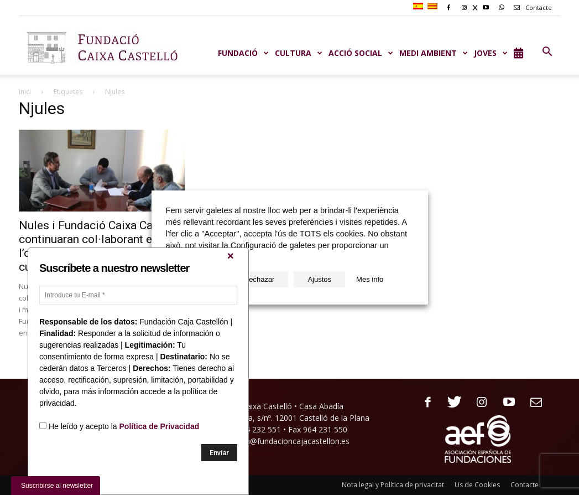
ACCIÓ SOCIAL (361, 53)
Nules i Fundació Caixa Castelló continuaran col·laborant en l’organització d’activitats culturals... (100, 246)
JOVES (491, 53)
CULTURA (299, 53)
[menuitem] (419, 6)
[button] (547, 52)
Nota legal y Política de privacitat (393, 484)
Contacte (531, 7)
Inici (25, 91)
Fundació (243, 53)
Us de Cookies (477, 484)
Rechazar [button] (259, 279)
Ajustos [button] (319, 279)
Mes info (369, 279)
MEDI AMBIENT (433, 53)
